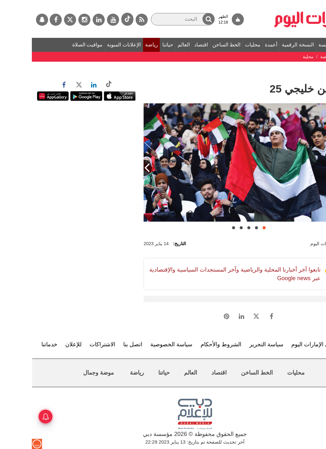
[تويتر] (38, 20)
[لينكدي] (67, 20)
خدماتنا (17, 344)
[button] (177, 19)
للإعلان (41, 344)
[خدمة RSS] (110, 20)
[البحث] (151, 19)
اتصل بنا (100, 344)
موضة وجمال (66, 373)
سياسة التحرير (234, 344)
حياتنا (136, 44)
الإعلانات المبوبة (92, 44)
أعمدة (239, 44)
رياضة (119, 44)
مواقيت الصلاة (55, 44)
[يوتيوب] (81, 20)
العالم (152, 44)
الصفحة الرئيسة (303, 44)
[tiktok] (95, 19)
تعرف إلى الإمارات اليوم (287, 344)
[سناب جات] (10, 20)
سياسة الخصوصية (139, 344)
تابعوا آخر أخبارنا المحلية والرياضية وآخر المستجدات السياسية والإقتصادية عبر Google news (203, 273)
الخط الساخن (195, 44)
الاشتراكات (70, 344)
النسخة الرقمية (266, 44)
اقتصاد (169, 44)
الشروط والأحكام (189, 344)
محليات (221, 44)
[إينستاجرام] (52, 20)
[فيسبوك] (24, 20)
